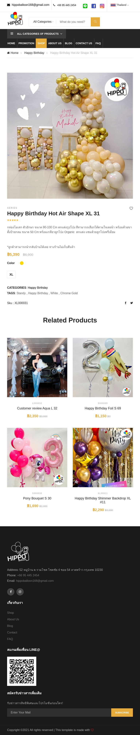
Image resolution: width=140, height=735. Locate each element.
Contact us (84, 43)
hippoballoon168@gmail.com (28, 4)
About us (54, 43)
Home (11, 43)
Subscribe (122, 712)
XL (11, 274)
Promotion (26, 43)
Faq (98, 43)
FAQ (10, 639)
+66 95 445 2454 (66, 5)
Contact (12, 632)
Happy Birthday (34, 52)
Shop (41, 43)
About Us (13, 619)
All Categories (42, 21)
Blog (68, 43)
